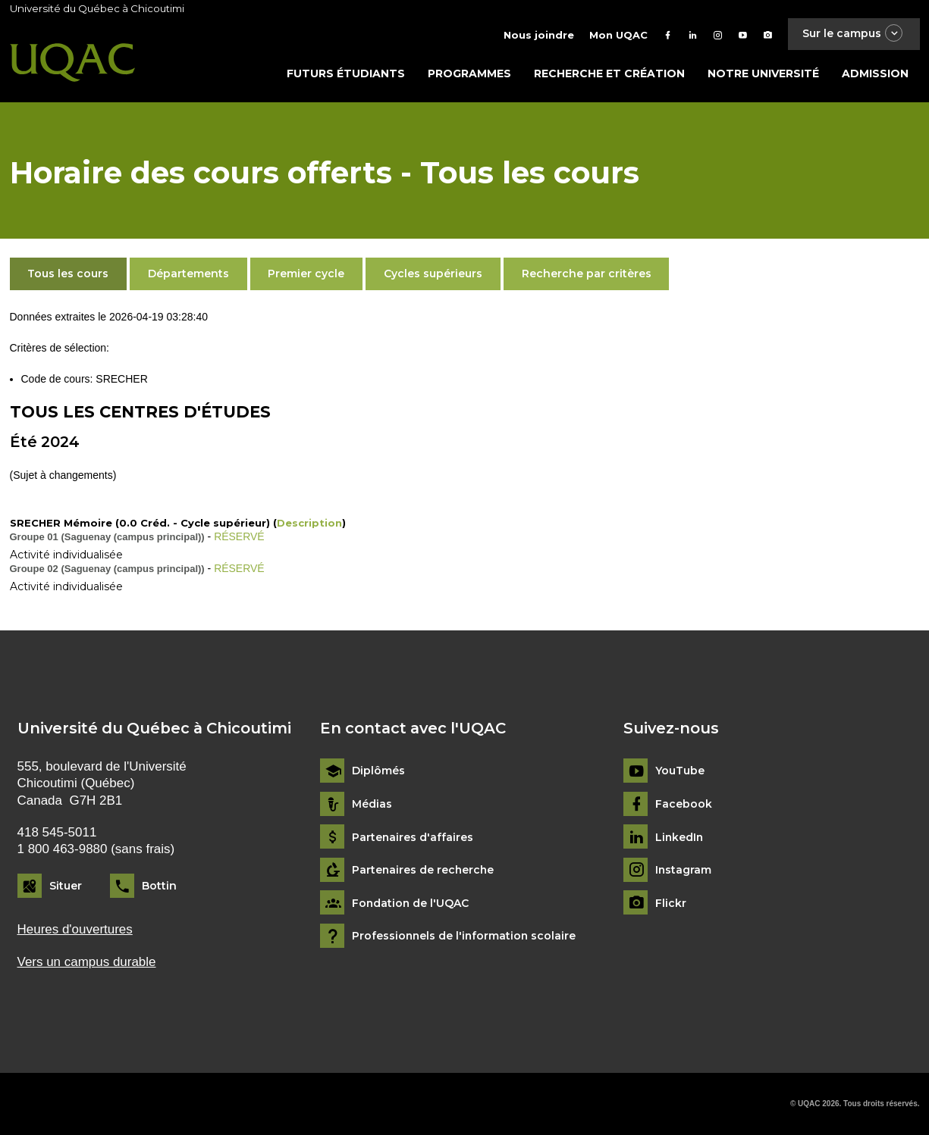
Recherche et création (609, 73)
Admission (875, 73)
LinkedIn (680, 837)
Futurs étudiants (346, 73)
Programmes (469, 73)
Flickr (670, 903)
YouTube (680, 770)
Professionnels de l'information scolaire (465, 936)
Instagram (683, 870)
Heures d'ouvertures (75, 930)
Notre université (763, 73)
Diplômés (378, 770)
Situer (65, 886)
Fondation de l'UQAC (411, 903)
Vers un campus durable (86, 962)
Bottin (159, 886)
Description (309, 523)
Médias (372, 804)
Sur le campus (853, 33)
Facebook (683, 804)
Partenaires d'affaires (413, 837)
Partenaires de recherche (424, 870)
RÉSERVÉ (239, 536)
